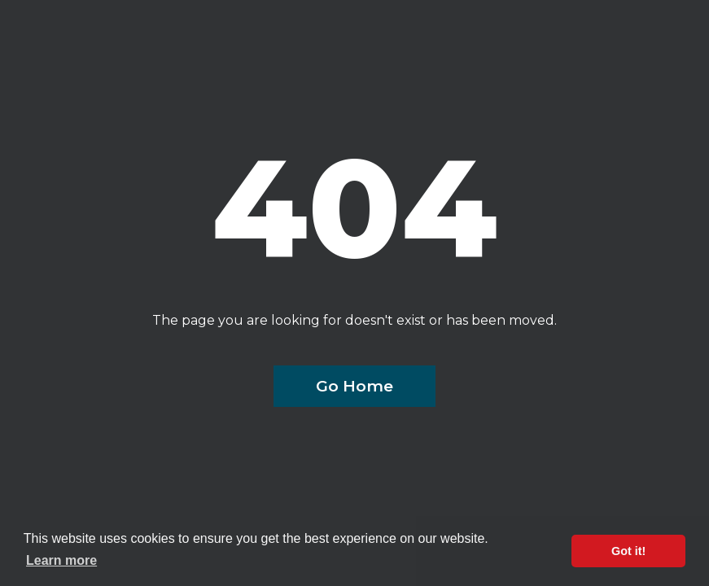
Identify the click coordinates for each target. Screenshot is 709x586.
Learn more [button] (61, 560)
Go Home (354, 386)
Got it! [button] (628, 551)
